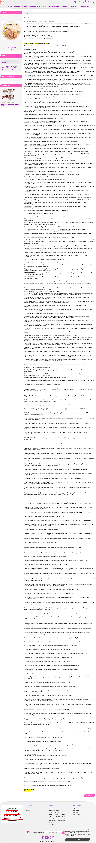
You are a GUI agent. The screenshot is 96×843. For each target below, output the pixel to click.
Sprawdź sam (27, 791)
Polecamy (27, 810)
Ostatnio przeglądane (7, 77)
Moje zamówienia (77, 808)
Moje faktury (76, 810)
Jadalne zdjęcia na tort (20, 6)
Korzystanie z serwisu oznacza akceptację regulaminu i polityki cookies (59, 817)
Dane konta (76, 812)
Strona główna (27, 13)
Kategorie (4, 56)
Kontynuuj (89, 795)
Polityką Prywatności (75, 832)
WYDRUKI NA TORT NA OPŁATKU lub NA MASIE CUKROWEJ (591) (9, 68)
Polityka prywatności (54, 812)
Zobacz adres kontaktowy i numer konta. (10, 105)
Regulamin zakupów (54, 810)
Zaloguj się (52, 822)
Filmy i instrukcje (53, 6)
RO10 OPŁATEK (11, 47)
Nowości (3, 12)
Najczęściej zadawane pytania (57, 814)
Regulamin (65, 6)
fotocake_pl (65, 45)
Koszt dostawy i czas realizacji (80, 6)
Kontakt (9, 6)
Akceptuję (77, 839)
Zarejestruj (51, 824)
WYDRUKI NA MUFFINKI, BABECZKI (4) (10, 61)
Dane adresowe (77, 814)
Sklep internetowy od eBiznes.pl (48, 841)
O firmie (51, 808)
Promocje (27, 812)
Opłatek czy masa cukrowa (38, 6)
